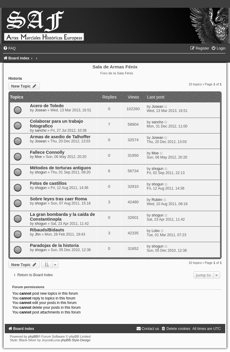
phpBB (33, 336)
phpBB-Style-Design (75, 340)
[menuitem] (9, 48)
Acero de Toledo (47, 105)
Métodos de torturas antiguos (60, 167)
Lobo (156, 231)
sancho (40, 130)
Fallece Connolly (47, 152)
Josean (40, 110)
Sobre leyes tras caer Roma (58, 198)
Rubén (157, 200)
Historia (15, 78)
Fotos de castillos (48, 183)
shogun (41, 172)
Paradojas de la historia (54, 245)
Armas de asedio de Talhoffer (60, 136)
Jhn (38, 234)
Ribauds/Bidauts (47, 230)
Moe (38, 157)
